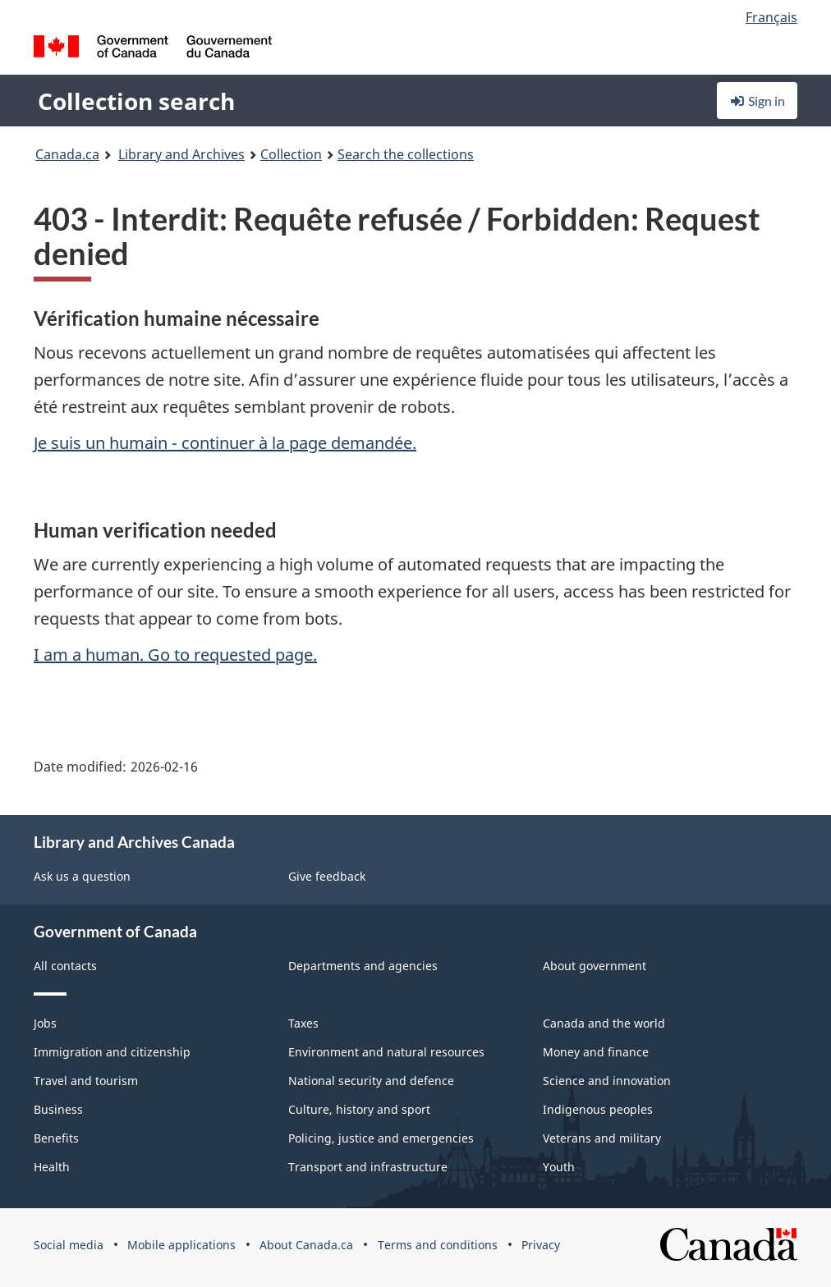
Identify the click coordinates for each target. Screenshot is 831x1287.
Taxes (303, 1023)
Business (58, 1109)
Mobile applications (181, 1245)
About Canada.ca (306, 1245)
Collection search (136, 101)
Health (52, 1167)
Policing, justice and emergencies (381, 1138)
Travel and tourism (86, 1080)
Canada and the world (604, 1023)
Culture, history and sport (359, 1109)
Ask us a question (82, 876)
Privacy (540, 1245)
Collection (291, 154)
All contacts (65, 965)
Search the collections (405, 154)
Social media (68, 1245)
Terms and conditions (438, 1245)
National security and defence (371, 1080)
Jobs (45, 1023)
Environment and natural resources (386, 1052)
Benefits (56, 1138)
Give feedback (326, 876)
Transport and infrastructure (368, 1167)
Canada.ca (67, 154)
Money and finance (596, 1052)
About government (594, 965)
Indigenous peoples (598, 1109)
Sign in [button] (757, 100)
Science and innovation (607, 1080)
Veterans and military (602, 1138)
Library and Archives (181, 154)
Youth (559, 1167)
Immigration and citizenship (112, 1052)
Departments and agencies (363, 965)
